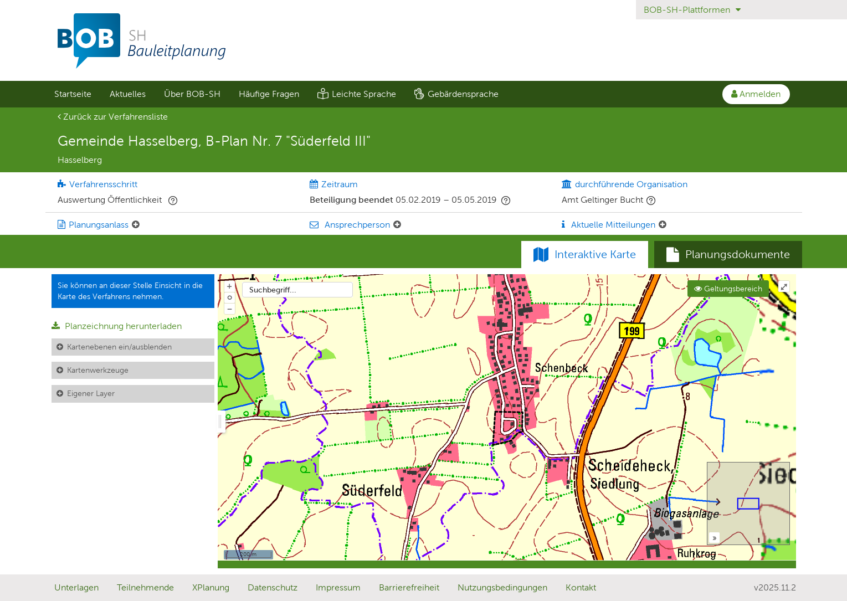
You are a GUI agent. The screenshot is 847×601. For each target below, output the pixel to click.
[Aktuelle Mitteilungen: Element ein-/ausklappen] (662, 225)
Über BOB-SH (192, 94)
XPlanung (210, 587)
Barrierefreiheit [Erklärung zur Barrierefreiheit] (409, 587)
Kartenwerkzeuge (98, 370)
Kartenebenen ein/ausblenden (119, 346)
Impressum (338, 587)
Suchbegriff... (272, 289)
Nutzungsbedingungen (502, 587)
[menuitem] (73, 94)
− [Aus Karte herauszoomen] (229, 308)
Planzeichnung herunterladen (117, 326)
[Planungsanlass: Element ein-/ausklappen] (136, 225)
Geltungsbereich (728, 288)
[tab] (728, 255)
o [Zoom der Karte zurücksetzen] (229, 296)
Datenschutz (272, 587)
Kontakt (581, 587)
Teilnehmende (145, 587)
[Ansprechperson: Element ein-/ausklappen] (397, 225)
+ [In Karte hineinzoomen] (229, 285)
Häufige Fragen (269, 94)
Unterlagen (76, 587)
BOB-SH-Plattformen (692, 9)
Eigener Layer (91, 393)
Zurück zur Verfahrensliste (113, 116)
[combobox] (297, 289)
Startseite (72, 94)
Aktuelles (128, 94)
